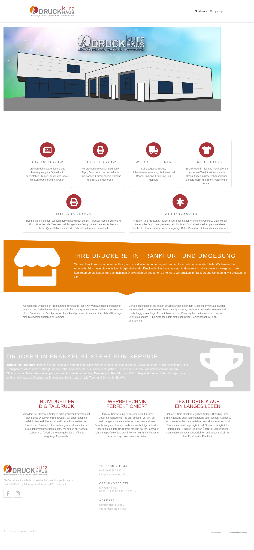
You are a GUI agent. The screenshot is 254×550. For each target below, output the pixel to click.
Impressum (216, 533)
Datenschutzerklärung (237, 533)
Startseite (201, 11)
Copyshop (216, 11)
